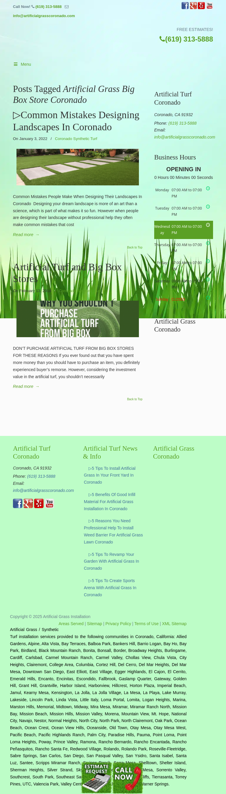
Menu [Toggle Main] (22, 64)
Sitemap (94, 623)
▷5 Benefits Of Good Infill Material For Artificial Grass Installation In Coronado (109, 501)
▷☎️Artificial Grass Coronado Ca (118, 42)
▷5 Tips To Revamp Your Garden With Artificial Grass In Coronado (111, 561)
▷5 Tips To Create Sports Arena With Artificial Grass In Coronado (110, 587)
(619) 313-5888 (48, 6)
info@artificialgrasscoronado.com (44, 16)
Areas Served (71, 623)
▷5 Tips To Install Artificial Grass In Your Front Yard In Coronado (109, 475)
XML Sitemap (174, 623)
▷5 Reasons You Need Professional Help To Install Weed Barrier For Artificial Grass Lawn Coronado (113, 531)
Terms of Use (146, 623)
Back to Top (134, 247)
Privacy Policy (118, 623)
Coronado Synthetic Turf (76, 138)
